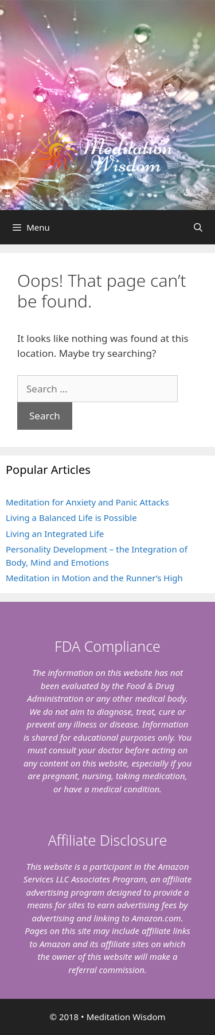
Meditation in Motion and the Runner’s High (94, 577)
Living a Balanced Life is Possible (71, 517)
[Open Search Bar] (198, 227)
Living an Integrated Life (55, 533)
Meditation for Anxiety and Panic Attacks (87, 502)
